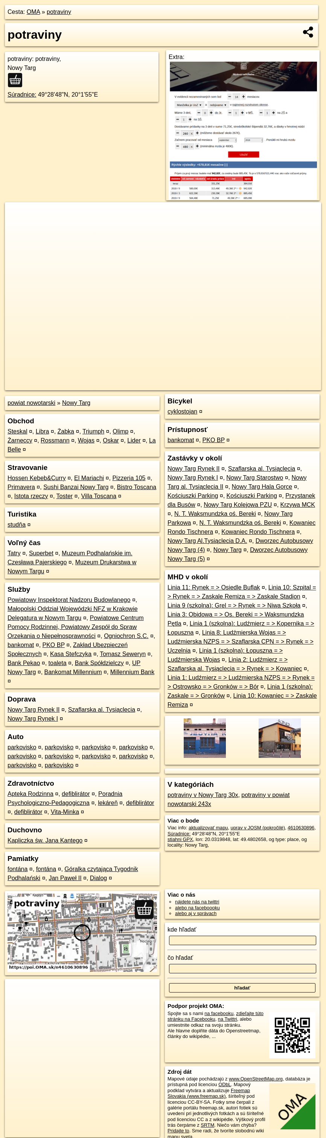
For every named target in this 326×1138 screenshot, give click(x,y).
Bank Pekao (24, 663)
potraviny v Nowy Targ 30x (203, 795)
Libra (42, 431)
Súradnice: (22, 94)
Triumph (93, 431)
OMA (33, 12)
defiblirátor (76, 794)
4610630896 (301, 827)
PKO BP (54, 645)
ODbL (224, 1084)
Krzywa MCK (297, 505)
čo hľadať (180, 958)
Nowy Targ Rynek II (33, 709)
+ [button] (17, 215)
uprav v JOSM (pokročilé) (258, 827)
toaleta (58, 663)
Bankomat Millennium (73, 672)
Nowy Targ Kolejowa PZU (238, 505)
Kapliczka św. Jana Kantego (45, 840)
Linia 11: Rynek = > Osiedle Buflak (214, 587)
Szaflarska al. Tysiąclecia (101, 709)
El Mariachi (89, 478)
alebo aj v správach (195, 913)
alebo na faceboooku (197, 908)
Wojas (86, 440)
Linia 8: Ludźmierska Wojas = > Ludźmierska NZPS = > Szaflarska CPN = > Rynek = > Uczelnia (241, 641)
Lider (134, 440)
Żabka (66, 431)
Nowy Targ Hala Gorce (262, 486)
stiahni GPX (180, 839)
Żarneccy (20, 440)
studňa (17, 524)
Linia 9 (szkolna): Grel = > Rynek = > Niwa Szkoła (234, 605)
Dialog (98, 878)
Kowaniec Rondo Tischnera (258, 532)
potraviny (59, 12)
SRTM (207, 1125)
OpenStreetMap (191, 384)
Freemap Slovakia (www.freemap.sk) (209, 1093)
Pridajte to (178, 1130)
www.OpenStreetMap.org (256, 1079)
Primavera (21, 487)
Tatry (14, 553)
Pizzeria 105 (128, 478)
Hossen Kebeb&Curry (37, 478)
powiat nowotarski (31, 403)
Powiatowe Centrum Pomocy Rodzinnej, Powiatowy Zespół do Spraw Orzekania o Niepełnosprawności (76, 627)
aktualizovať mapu (208, 827)
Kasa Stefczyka (70, 654)
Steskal (17, 431)
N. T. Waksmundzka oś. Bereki (215, 514)
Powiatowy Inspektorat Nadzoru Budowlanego (69, 600)
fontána (17, 869)
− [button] (17, 226)
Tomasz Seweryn (123, 654)
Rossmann (55, 440)
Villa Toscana (98, 496)
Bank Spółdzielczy (99, 663)
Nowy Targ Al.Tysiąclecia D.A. (207, 541)
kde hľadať (182, 929)
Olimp (120, 431)
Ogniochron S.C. (126, 636)
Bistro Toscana (137, 487)
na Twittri (227, 1019)
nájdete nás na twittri (197, 902)
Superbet (41, 553)
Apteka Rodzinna (30, 794)
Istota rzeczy (31, 496)
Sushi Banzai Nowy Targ (75, 487)
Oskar (111, 440)
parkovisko (22, 747)
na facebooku (218, 1013)
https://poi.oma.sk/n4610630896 (287, 384)
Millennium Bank (132, 672)
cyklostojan (182, 411)
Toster (64, 496)
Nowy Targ (76, 403)
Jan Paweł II (65, 878)
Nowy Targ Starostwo (254, 477)
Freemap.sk (230, 384)
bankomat (21, 645)
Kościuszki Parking (193, 495)
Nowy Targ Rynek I (33, 718)
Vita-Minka (65, 812)
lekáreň (107, 803)
